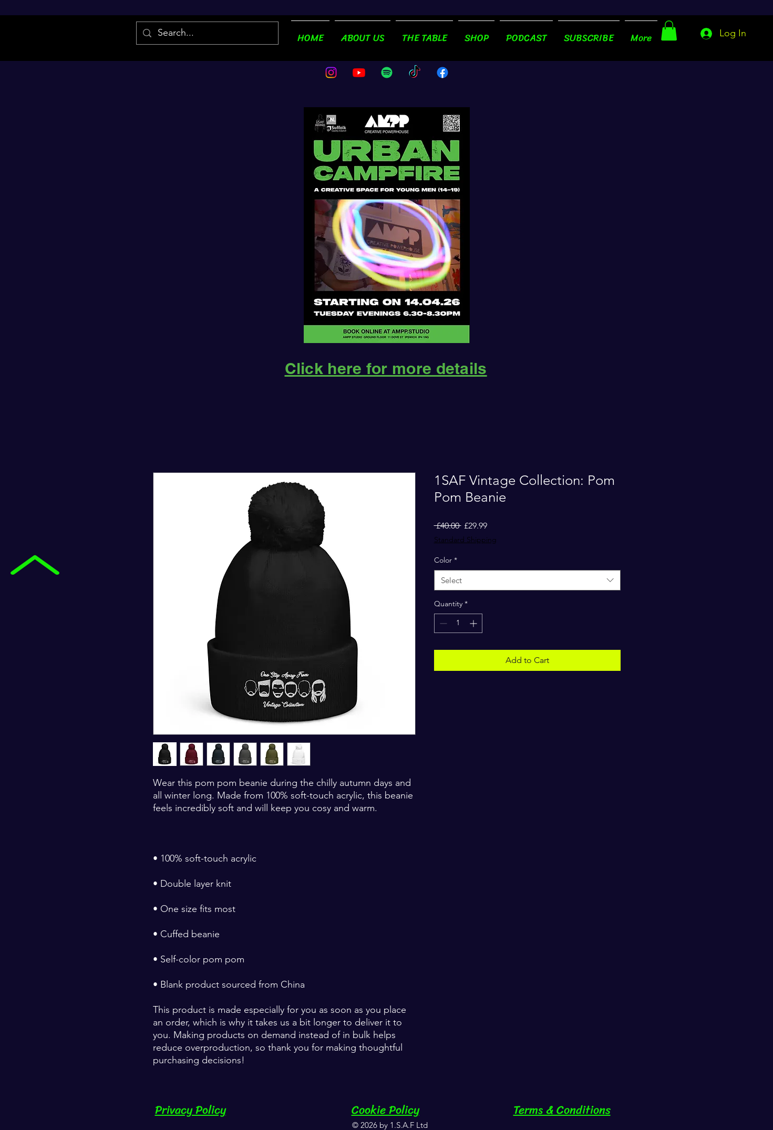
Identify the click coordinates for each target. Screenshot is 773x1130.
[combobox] (527, 580)
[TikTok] (414, 72)
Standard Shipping (465, 539)
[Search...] (207, 33)
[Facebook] (442, 72)
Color (445, 560)
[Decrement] (442, 623)
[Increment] (474, 623)
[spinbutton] (458, 623)
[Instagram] (331, 72)
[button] (669, 30)
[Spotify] (386, 72)
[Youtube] (359, 72)
